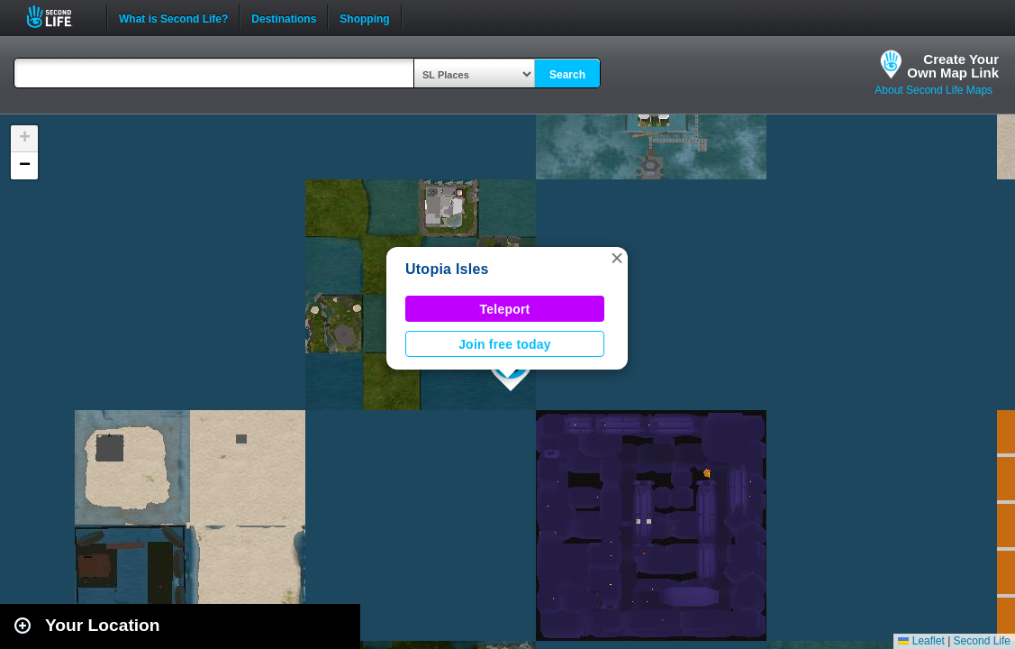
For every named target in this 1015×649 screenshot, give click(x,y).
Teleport (505, 309)
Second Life (59, 17)
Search (567, 75)
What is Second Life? (173, 17)
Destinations (283, 17)
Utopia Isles (447, 269)
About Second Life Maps (933, 90)
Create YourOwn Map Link (953, 65)
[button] (617, 258)
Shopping (364, 17)
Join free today (504, 344)
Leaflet (921, 641)
